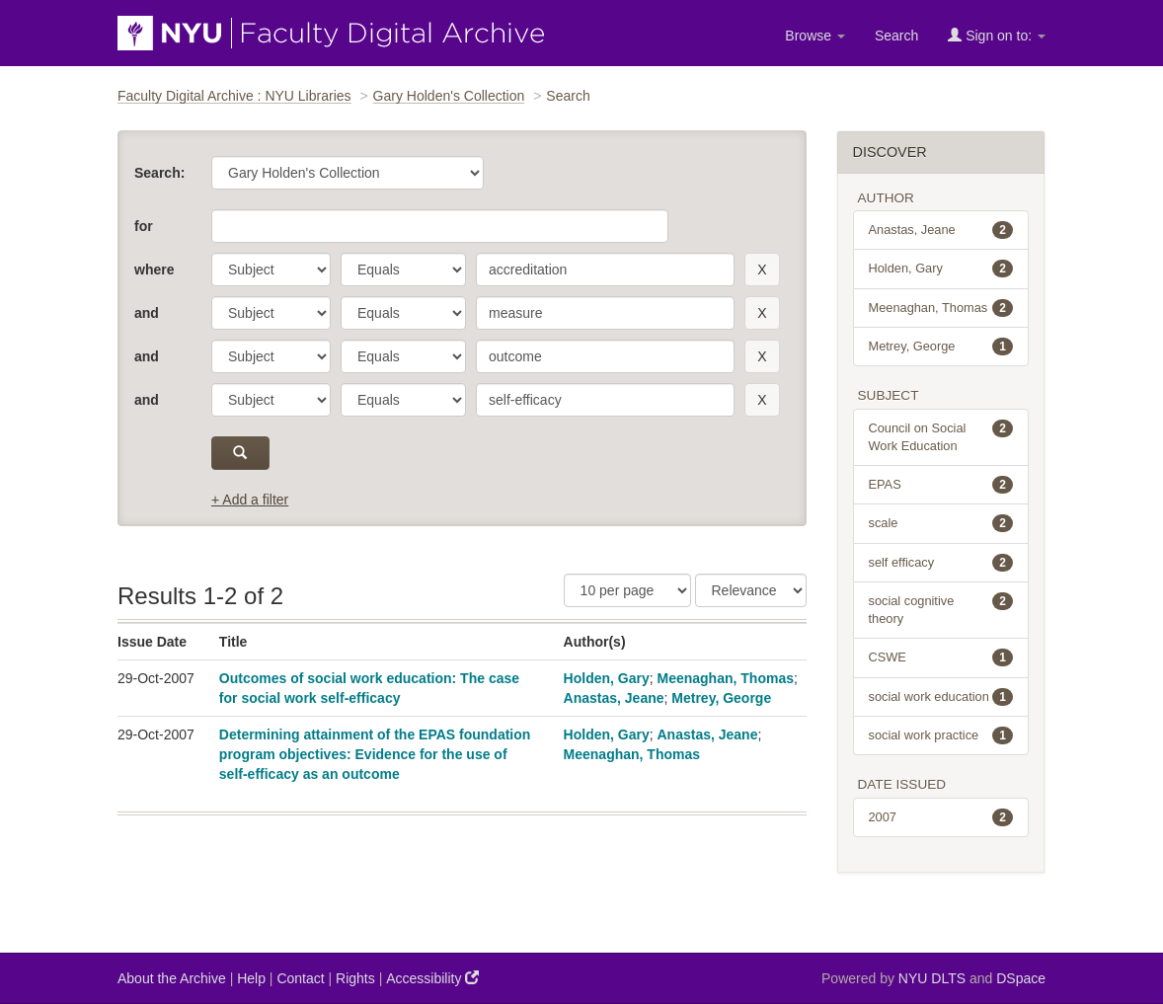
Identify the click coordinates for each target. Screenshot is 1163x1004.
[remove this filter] (761, 269)
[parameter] (271, 269)
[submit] (240, 453)
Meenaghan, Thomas (726, 678)
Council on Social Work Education (941, 436)
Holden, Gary (607, 678)
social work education (941, 697)
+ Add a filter (249, 499)
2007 (941, 817)
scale (941, 523)
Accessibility (432, 977)
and (146, 313)
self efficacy (941, 563)
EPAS (941, 485)
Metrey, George (721, 698)
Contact (300, 978)
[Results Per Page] (627, 590)
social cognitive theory (941, 609)
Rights (355, 978)
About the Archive (171, 978)
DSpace (1021, 978)
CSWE (941, 657)
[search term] (605, 269)
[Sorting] (751, 590)
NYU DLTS (932, 978)
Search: (159, 173)
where (154, 269)
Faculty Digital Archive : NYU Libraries (234, 96)
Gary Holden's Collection (449, 96)
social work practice (941, 735)
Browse (815, 35)
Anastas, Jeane (614, 698)
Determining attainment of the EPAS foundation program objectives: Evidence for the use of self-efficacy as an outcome (375, 754)
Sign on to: (997, 35)
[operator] (403, 269)
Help (251, 978)
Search (896, 35)
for (143, 226)
